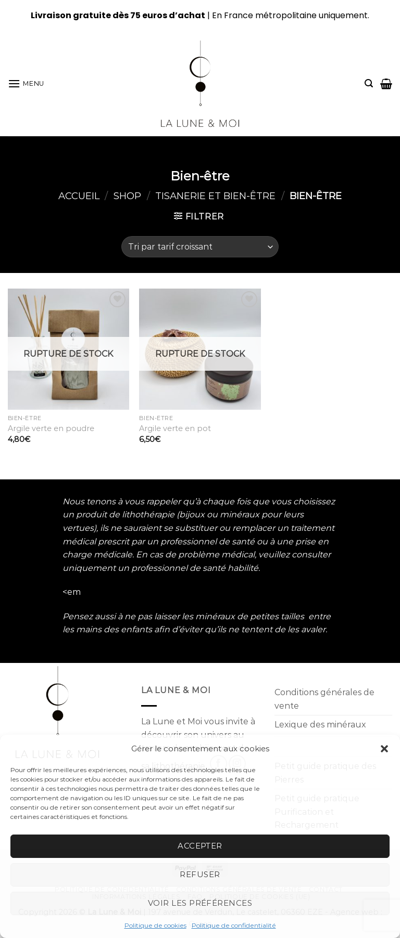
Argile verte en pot (175, 428)
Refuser (200, 874)
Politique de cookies (155, 925)
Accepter (200, 846)
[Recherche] (369, 83)
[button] (384, 749)
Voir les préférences (200, 903)
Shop (127, 196)
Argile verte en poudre (51, 428)
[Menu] (26, 83)
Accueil (78, 196)
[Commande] (200, 246)
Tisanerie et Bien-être (215, 196)
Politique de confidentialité (234, 925)
